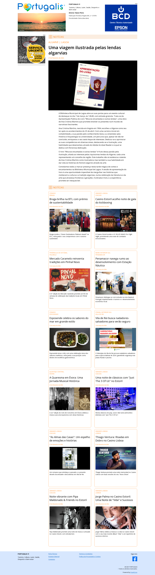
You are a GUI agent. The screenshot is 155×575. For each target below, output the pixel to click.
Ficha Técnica (52, 554)
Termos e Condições (85, 554)
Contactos (51, 559)
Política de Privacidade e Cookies (90, 557)
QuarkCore (133, 572)
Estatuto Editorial (53, 557)
